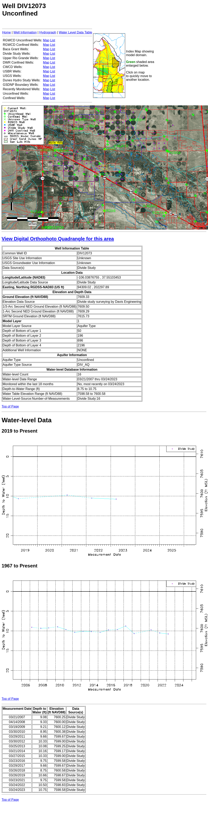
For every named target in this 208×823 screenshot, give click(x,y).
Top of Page (10, 406)
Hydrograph (47, 32)
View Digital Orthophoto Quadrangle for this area (58, 238)
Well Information (25, 32)
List (52, 40)
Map (46, 40)
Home (6, 32)
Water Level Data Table (75, 32)
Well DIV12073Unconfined (24, 9)
